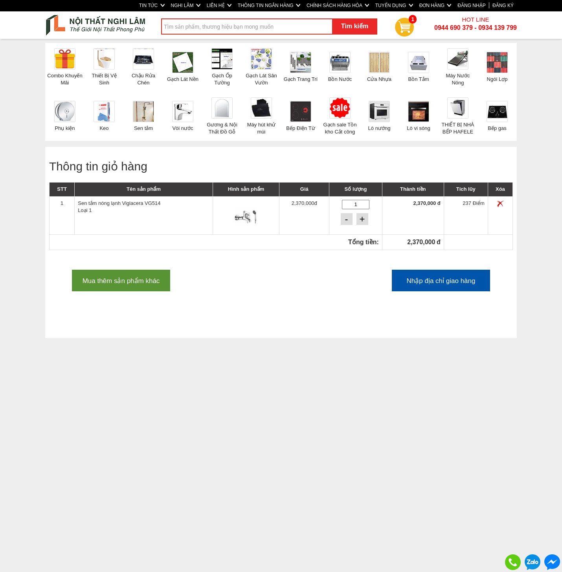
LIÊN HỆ (219, 5)
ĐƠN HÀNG (435, 5)
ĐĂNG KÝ (503, 5)
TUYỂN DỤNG (394, 5)
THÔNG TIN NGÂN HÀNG (269, 5)
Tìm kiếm (354, 26)
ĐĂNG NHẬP (471, 5)
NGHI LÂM (185, 5)
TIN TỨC (152, 5)
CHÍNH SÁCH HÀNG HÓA (338, 5)
